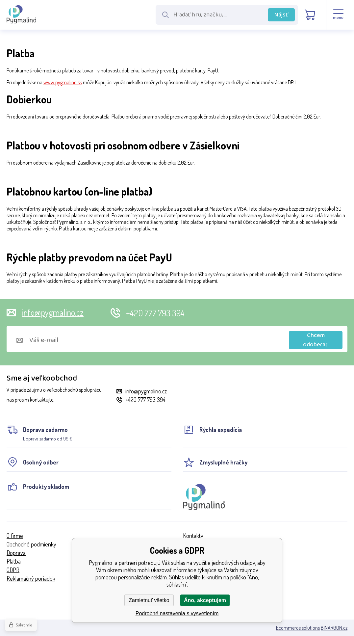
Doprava (16, 552)
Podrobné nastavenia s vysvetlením (177, 613)
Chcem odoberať (315, 340)
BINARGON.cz (334, 627)
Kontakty (193, 535)
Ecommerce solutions (298, 627)
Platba (14, 561)
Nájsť (281, 14)
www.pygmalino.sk (62, 82)
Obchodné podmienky (31, 544)
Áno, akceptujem (205, 600)
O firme (15, 535)
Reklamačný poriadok (31, 578)
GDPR (13, 569)
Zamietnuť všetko (149, 600)
